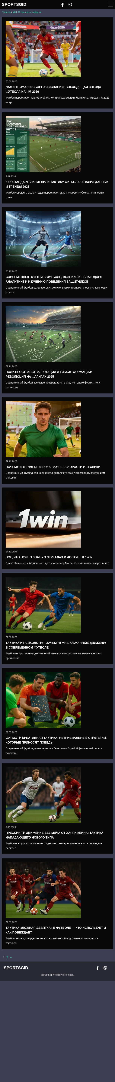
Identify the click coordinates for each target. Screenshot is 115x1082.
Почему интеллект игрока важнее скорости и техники (53, 467)
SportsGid (14, 4)
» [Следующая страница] (11, 957)
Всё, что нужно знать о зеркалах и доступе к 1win (49, 557)
